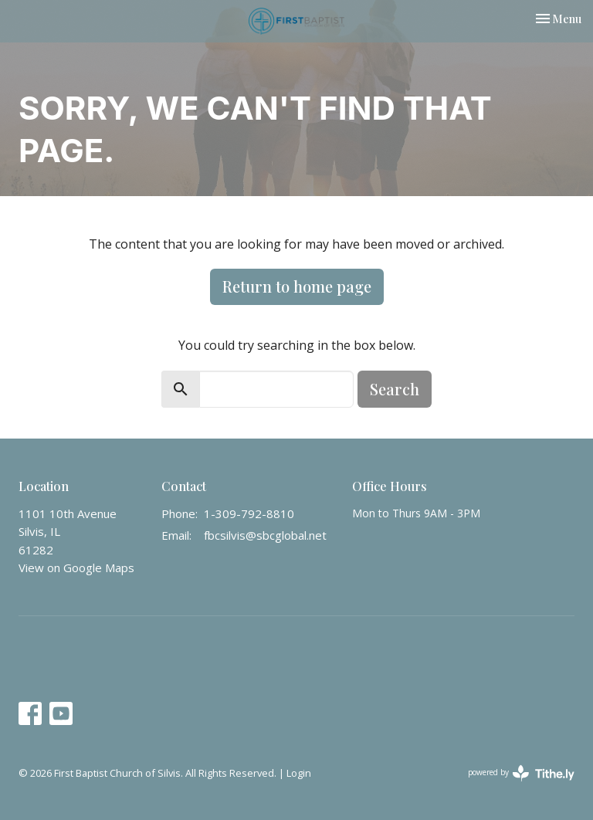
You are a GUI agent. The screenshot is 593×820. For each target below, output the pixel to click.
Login (298, 773)
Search (394, 388)
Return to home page (296, 286)
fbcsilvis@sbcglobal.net (265, 535)
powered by (521, 773)
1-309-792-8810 (249, 513)
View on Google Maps (76, 567)
